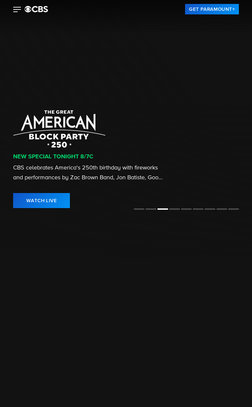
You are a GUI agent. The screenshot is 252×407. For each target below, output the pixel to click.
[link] (212, 9)
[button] (17, 10)
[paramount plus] (36, 9)
